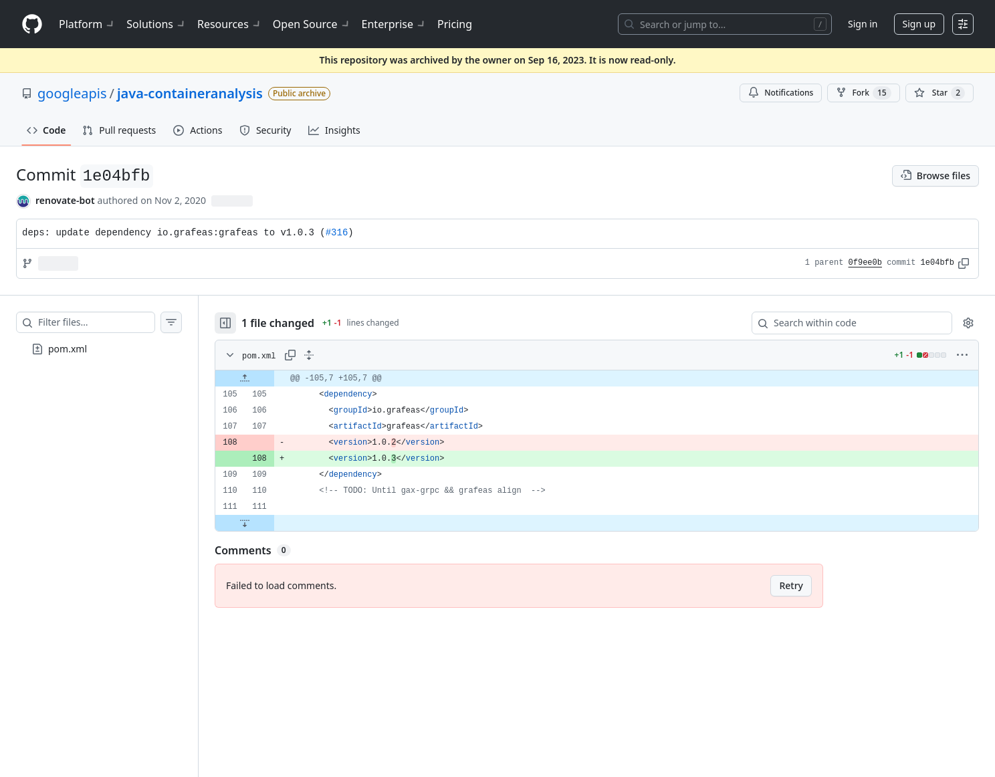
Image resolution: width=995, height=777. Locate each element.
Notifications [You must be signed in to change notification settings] (780, 92)
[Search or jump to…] (725, 24)
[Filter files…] (96, 322)
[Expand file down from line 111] (244, 523)
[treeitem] (99, 349)
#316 (337, 232)
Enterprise (394, 24)
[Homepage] (32, 24)
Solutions (156, 24)
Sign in (862, 23)
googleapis (72, 93)
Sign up (919, 23)
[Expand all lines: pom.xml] (309, 355)
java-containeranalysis (190, 93)
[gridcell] (596, 378)
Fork (863, 93)
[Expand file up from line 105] (244, 378)
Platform (87, 24)
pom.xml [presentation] (67, 348)
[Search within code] (845, 323)
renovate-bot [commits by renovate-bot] (65, 200)
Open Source (312, 24)
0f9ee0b (865, 262)
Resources (229, 24)
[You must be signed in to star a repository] (939, 93)
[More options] (962, 355)
